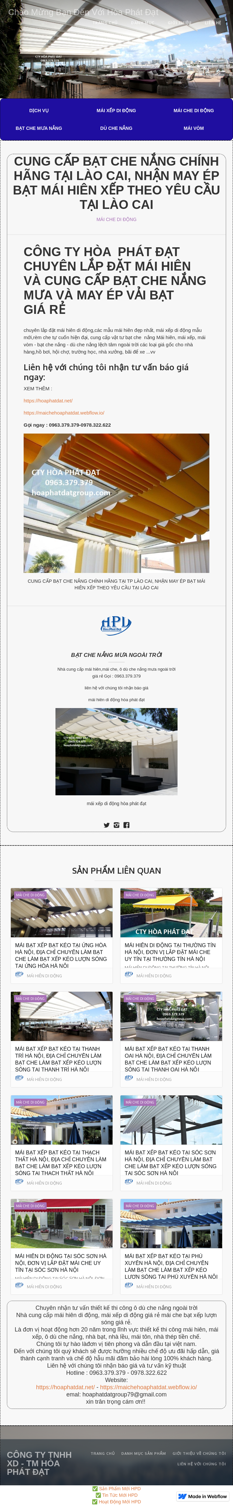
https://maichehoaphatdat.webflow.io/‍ (148, 1387)
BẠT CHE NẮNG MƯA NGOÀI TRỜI (116, 655)
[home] (82, 11)
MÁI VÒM (194, 128)
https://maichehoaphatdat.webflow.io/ (64, 413)
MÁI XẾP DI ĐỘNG (116, 110)
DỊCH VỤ (39, 110)
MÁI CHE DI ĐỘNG (194, 110)
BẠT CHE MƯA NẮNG (39, 128)
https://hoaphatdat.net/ (48, 400)
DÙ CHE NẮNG (116, 128)
